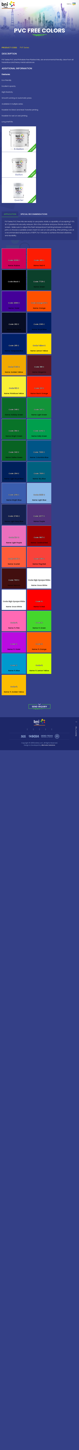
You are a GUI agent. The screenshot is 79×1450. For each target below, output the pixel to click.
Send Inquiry (39, 706)
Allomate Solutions (48, 745)
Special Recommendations (34, 214)
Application (10, 214)
